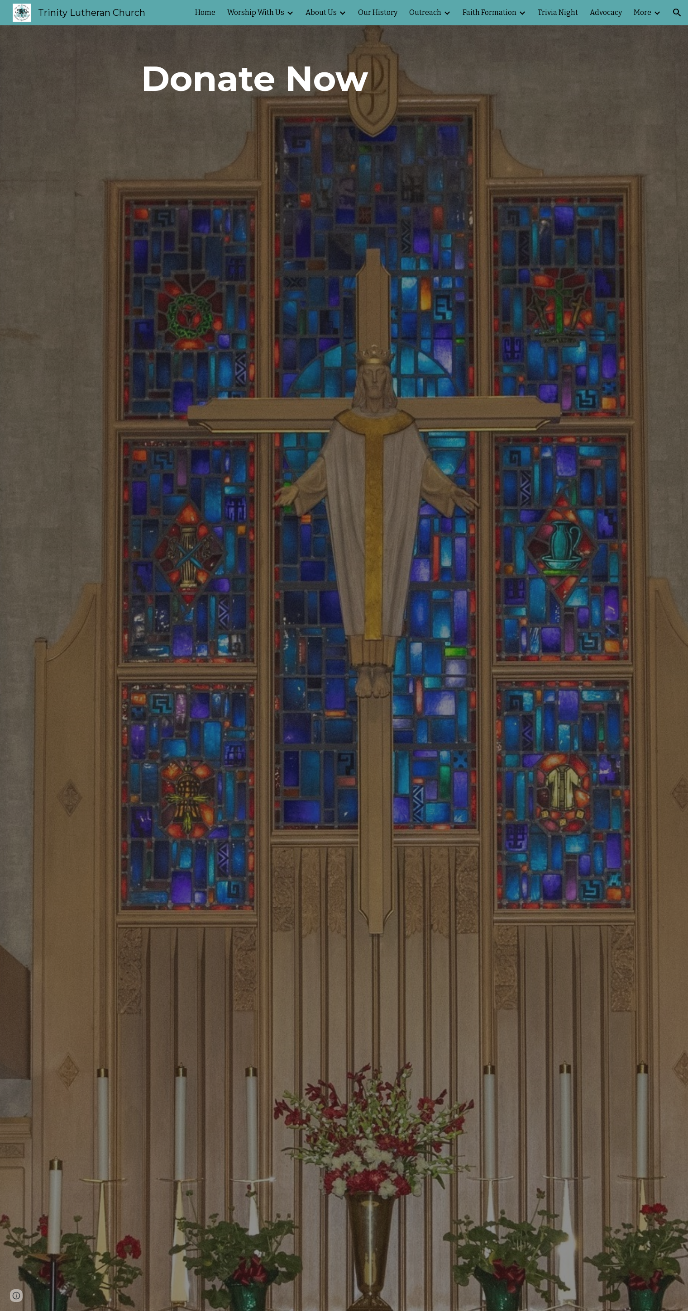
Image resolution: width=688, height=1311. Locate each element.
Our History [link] (377, 12)
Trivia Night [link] (558, 12)
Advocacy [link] (606, 12)
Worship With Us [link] (255, 12)
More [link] (642, 12)
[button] (677, 13)
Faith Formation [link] (489, 12)
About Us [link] (321, 12)
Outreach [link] (425, 12)
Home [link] (205, 12)
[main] (255, 79)
